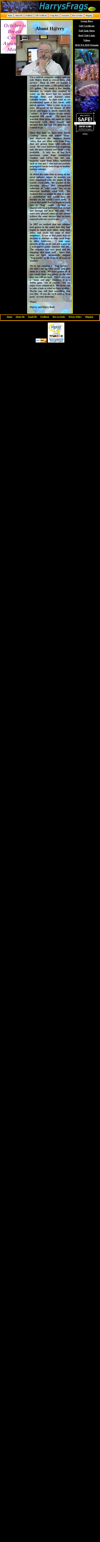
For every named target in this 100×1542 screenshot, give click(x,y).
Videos (86, 40)
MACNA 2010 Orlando (87, 45)
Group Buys (87, 21)
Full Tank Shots (87, 30)
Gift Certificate (86, 26)
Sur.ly (89, 129)
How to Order (58, 317)
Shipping (89, 317)
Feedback (44, 317)
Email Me (32, 317)
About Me (20, 317)
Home (9, 317)
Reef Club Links (86, 35)
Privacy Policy (75, 317)
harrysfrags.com (85, 123)
